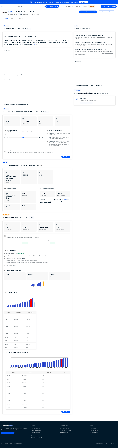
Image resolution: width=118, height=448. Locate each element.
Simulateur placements (65, 430)
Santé (36, 14)
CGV (106, 443)
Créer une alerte (107, 12)
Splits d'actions (34, 435)
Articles (85, 6)
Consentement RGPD (112, 443)
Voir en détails (65, 156)
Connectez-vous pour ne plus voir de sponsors (17, 75)
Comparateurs (69, 6)
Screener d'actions (35, 428)
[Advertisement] (37, 62)
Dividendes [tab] (13, 18)
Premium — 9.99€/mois (8, 432)
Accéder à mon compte (109, 6)
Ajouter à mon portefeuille (88, 12)
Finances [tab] (20, 18)
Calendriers (78, 6)
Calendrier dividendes (36, 430)
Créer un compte (94, 430)
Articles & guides (64, 432)
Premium (91, 6)
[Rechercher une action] (29, 6)
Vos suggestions (94, 432)
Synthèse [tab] (6, 18)
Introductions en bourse (36, 437)
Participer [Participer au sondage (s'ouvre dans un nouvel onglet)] (83, 2)
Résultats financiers (35, 432)
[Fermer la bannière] (116, 2)
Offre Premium (63, 435)
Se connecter (93, 428)
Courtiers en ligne (64, 428)
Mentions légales (99, 443)
